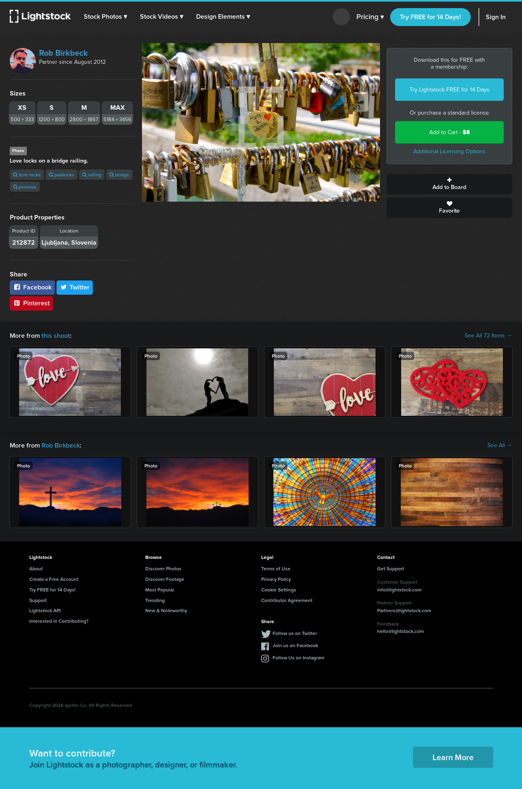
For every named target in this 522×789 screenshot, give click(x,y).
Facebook (32, 287)
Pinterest (31, 303)
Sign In (496, 17)
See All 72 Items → (488, 336)
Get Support (390, 568)
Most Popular (159, 589)
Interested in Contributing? (59, 620)
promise (25, 186)
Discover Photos (163, 568)
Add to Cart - (449, 132)
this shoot (55, 335)
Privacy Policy (276, 579)
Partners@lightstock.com (404, 610)
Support (38, 600)
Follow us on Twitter (295, 633)
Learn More (453, 757)
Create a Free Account (54, 579)
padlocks (61, 174)
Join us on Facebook (295, 645)
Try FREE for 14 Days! (430, 17)
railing (91, 174)
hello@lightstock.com (400, 631)
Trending (155, 600)
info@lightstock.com (399, 589)
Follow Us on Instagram (298, 657)
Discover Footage (164, 579)
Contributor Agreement (286, 600)
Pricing (370, 17)
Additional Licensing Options (449, 151)
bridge (119, 174)
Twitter (75, 287)
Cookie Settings (278, 589)
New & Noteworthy (166, 610)
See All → (499, 445)
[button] (105, 17)
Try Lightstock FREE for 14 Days (449, 89)
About (36, 568)
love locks (27, 174)
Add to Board (449, 184)
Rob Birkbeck (63, 53)
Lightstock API (45, 610)
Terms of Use (275, 568)
